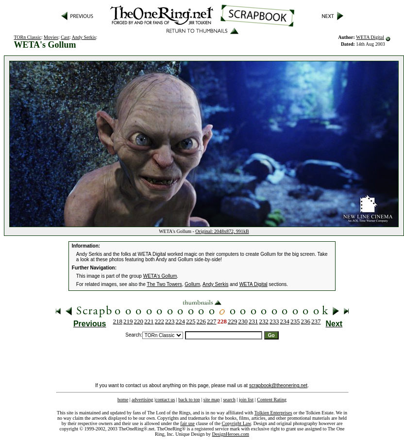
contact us (165, 399)
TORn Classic (27, 37)
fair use (187, 423)
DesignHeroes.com (230, 434)
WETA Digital (370, 37)
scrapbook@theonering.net (278, 385)
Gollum (192, 284)
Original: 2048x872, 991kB (222, 231)
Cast (65, 37)
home (123, 399)
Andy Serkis (84, 37)
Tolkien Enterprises (273, 412)
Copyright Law (236, 423)
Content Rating (271, 399)
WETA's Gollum (160, 276)
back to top (189, 399)
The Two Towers (164, 284)
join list (246, 399)
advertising (142, 399)
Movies (51, 37)
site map (211, 399)
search (229, 399)
